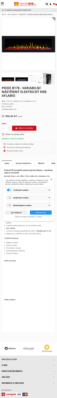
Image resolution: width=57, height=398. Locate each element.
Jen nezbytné (16, 212)
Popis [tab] (7, 163)
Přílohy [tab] (41, 163)
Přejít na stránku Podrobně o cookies (28, 217)
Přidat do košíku (24, 128)
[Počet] (5, 128)
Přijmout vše (41, 212)
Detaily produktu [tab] (23, 163)
